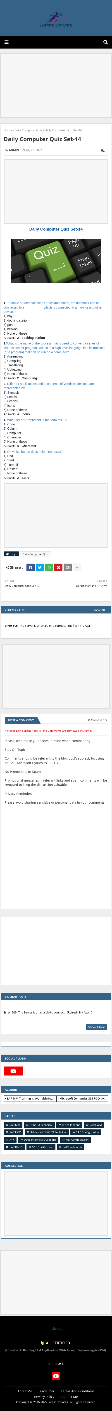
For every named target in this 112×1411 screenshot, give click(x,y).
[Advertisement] (56, 85)
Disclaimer (46, 1391)
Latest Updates (58, 1402)
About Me (24, 1391)
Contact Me (69, 1397)
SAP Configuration (87, 1132)
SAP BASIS (16, 1147)
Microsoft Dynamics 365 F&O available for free (84, 1098)
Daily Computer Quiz (28, 130)
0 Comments (97, 720)
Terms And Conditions (78, 1391)
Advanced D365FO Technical (49, 1132)
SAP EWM (96, 1125)
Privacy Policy (44, 1397)
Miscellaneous (71, 1125)
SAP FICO (15, 1132)
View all (99, 610)
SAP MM (15, 1125)
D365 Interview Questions (40, 1140)
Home (8, 130)
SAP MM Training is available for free (31, 1098)
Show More (96, 1027)
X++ (12, 1140)
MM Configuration (77, 1140)
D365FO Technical (41, 1125)
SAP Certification (42, 1147)
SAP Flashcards (72, 1147)
